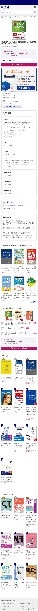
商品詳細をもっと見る (11, 106)
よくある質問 (5, 606)
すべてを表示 (31, 302)
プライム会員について (7, 603)
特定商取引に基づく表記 (27, 603)
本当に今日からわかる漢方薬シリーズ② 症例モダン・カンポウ (17, 323)
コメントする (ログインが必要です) (12, 205)
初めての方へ (24, 606)
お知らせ (3, 609)
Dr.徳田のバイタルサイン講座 (14, 328)
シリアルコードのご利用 (27, 609)
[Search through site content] (17, 12)
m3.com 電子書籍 (4, 17)
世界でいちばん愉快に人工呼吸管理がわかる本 (17, 333)
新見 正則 (10, 17)
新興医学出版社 (13, 46)
